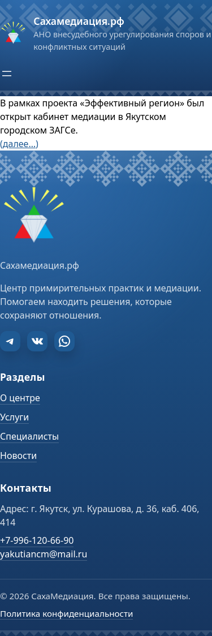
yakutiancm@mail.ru (43, 554)
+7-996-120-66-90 (36, 540)
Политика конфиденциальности (66, 613)
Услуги (14, 417)
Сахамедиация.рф (78, 21)
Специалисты (29, 436)
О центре (20, 398)
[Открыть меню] (7, 73)
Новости (18, 455)
